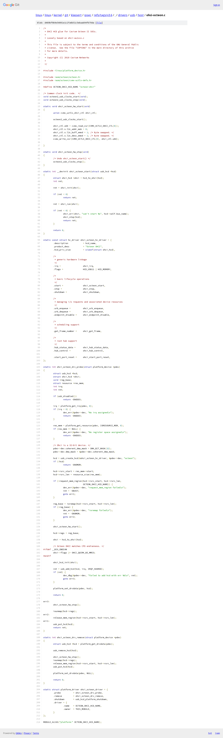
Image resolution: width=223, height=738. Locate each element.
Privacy (27, 733)
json (217, 733)
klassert (76, 15)
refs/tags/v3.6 (103, 15)
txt (210, 733)
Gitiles (19, 733)
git (66, 15)
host (141, 15)
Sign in (216, 4)
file (99, 22)
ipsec (87, 15)
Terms (36, 733)
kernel (58, 15)
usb (132, 15)
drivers (122, 15)
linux (39, 15)
